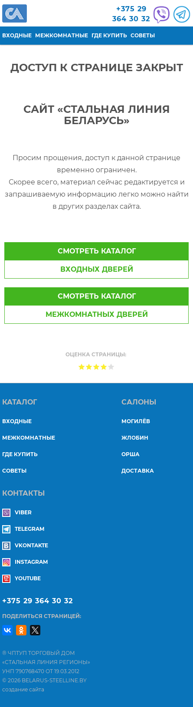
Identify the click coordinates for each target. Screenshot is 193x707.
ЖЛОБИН (134, 437)
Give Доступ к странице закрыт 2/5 (89, 366)
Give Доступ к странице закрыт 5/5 (111, 366)
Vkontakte (25, 545)
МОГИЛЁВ (135, 421)
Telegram (23, 529)
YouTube (21, 578)
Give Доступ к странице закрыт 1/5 (81, 366)
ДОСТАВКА (137, 470)
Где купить (109, 35)
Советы (143, 35)
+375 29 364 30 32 (37, 601)
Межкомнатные (61, 35)
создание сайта (23, 689)
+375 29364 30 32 (131, 14)
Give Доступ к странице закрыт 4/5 (104, 366)
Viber (17, 512)
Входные (17, 35)
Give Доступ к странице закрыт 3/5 (96, 366)
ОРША (130, 454)
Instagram (25, 562)
